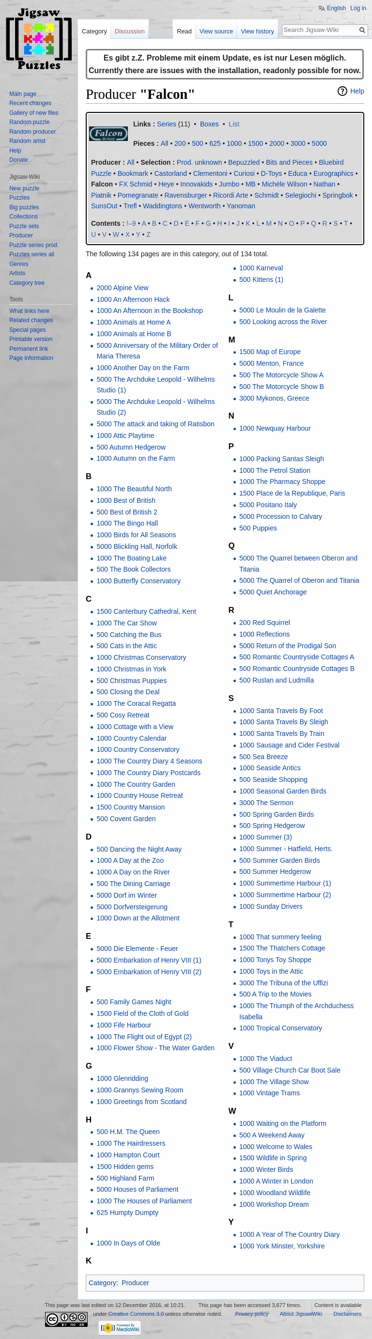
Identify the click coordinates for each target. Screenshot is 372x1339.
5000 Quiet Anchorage (273, 592)
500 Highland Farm (125, 1178)
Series (166, 124)
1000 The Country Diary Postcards (148, 773)
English (336, 8)
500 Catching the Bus (128, 634)
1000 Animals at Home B (133, 334)
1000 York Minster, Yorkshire (282, 1246)
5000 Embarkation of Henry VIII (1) (148, 960)
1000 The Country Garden (135, 784)
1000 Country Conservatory (137, 749)
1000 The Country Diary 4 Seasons (149, 761)
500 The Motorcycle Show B (281, 386)
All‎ (165, 143)
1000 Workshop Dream (274, 1204)
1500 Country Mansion (130, 807)
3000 (298, 143)
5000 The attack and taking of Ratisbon (155, 424)
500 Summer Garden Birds (279, 860)
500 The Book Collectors (133, 569)
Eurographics (333, 173)
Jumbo (229, 184)
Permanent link (28, 348)
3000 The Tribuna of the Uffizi (283, 983)
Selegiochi (300, 195)
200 (180, 143)
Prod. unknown (199, 162)
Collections (23, 216)
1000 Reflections (264, 634)
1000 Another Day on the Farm (142, 368)
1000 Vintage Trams (269, 1093)
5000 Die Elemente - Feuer (137, 948)
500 (197, 143)
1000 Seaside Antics (270, 768)
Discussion (130, 31)
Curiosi (244, 173)
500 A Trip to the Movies (275, 994)
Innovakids (196, 184)
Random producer (32, 131)
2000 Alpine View (122, 288)
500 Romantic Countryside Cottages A (296, 657)
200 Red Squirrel (264, 622)
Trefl (130, 206)
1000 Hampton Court (127, 1155)
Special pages (27, 330)
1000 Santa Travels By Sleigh (283, 722)
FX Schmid (135, 184)
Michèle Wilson (284, 184)
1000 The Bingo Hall (127, 523)
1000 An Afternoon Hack (133, 299)
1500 (255, 143)
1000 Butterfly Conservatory (138, 581)
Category (102, 1283)
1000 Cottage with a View (134, 727)
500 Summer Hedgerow (275, 871)
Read (184, 31)
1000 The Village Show (274, 1082)
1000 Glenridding (122, 1078)
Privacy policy (251, 1314)
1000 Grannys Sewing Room (139, 1090)
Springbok (338, 195)
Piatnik (101, 195)
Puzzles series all (31, 254)
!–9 (131, 223)
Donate (18, 159)
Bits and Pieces (289, 162)
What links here (29, 311)
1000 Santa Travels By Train (282, 733)
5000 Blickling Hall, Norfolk (136, 546)
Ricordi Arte (230, 195)
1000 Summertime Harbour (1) (285, 883)
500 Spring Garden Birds (276, 814)
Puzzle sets (24, 226)
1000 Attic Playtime (125, 435)
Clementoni (210, 173)
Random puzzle (29, 122)
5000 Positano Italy (268, 505)
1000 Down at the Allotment (137, 918)
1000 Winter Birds (266, 1169)
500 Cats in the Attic (126, 646)
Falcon (102, 184)
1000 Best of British (125, 500)
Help (357, 91)
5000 (319, 143)
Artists (17, 273)
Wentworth (204, 206)
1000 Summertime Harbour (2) (285, 895)
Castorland (170, 173)
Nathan (324, 184)
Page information (31, 358)
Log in (358, 8)
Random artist (27, 141)
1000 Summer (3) (265, 837)
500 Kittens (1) (261, 279)
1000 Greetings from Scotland (141, 1101)
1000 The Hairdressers (130, 1143)
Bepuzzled (244, 162)
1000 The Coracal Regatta (136, 703)
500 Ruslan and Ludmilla (276, 680)
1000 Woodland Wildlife (274, 1193)
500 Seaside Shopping (273, 779)
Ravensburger (185, 195)
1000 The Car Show (126, 623)
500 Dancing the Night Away (139, 849)
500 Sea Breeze (263, 757)
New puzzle (24, 188)
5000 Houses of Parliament (137, 1189)
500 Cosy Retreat (122, 715)
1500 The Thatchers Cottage (282, 948)
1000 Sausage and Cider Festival (289, 745)
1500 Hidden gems (125, 1166)
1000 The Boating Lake (131, 558)
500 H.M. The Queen (127, 1132)
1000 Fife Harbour (123, 1025)
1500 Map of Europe (270, 352)
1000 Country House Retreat (139, 795)
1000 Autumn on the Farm (135, 458)
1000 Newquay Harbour (275, 428)
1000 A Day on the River (133, 872)
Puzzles (19, 197)
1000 (234, 143)
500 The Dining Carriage (133, 883)
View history (257, 31)
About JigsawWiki (300, 1314)
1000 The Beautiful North (133, 489)
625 (214, 143)
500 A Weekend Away (272, 1135)
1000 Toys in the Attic (271, 971)
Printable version (30, 339)
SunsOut (104, 206)
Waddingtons (162, 206)
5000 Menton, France (271, 363)
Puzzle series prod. (34, 245)
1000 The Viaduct (265, 1058)
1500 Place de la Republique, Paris (292, 493)
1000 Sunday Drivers (271, 906)
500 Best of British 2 (126, 512)
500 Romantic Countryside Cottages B (297, 668)
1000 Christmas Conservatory (141, 657)
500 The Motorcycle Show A (281, 375)
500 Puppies (258, 528)
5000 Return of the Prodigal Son (287, 646)
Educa (298, 173)
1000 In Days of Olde (128, 1243)
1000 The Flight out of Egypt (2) (144, 1037)
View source (216, 31)
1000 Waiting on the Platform (282, 1123)
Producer (135, 1283)
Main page (22, 94)
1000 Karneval (261, 268)
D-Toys (271, 173)
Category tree (27, 283)
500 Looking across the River (283, 322)
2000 (276, 143)
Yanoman (241, 206)
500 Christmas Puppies (131, 681)
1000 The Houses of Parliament (144, 1201)
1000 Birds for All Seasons (136, 535)
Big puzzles (24, 207)
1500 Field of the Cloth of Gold (142, 1013)
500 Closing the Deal (127, 692)
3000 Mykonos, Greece (274, 398)
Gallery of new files (33, 112)
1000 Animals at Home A (133, 322)
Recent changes (30, 103)
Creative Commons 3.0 (136, 1314)
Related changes (31, 320)
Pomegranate (138, 195)
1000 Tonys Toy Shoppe (275, 960)
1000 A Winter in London (276, 1181)
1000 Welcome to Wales (275, 1147)
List (234, 124)
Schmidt (266, 195)
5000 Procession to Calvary (280, 516)
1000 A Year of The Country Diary (289, 1234)
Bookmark (133, 173)
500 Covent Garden (125, 819)
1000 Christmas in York (131, 669)
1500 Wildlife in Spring (273, 1158)
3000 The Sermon (266, 803)
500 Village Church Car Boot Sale (290, 1070)
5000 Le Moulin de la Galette (282, 310)
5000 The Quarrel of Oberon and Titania (299, 580)
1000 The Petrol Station (274, 470)
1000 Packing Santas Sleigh (281, 459)
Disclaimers (348, 1314)
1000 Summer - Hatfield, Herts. (286, 849)
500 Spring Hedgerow (272, 825)
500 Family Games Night (133, 1002)
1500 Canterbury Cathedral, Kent (146, 611)
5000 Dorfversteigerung (131, 907)
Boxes (209, 124)
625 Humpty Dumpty (127, 1212)
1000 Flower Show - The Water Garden (155, 1048)
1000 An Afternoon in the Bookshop (149, 310)
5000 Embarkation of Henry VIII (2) (148, 972)
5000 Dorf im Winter (126, 895)
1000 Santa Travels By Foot (281, 711)
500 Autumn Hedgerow (130, 447)
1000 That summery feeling (280, 937)
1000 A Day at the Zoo (130, 860)
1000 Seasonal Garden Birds (282, 791)
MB (251, 184)
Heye (166, 184)
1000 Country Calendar (131, 738)
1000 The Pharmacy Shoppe (282, 481)
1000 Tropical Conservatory (280, 1028)
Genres (18, 264)
